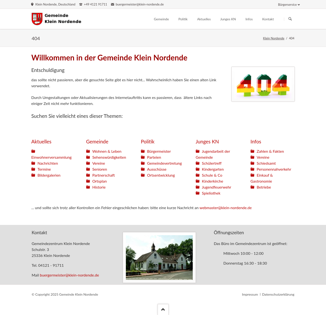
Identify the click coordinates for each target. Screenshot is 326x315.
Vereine (98, 163)
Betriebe (264, 187)
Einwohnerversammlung (51, 157)
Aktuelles (41, 141)
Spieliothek (211, 193)
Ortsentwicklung (161, 175)
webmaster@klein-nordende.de (225, 207)
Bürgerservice (287, 4)
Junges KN (207, 141)
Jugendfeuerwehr (216, 187)
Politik (148, 141)
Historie (99, 187)
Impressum (250, 294)
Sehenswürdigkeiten (109, 157)
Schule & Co (212, 175)
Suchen (290, 19)
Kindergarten (213, 169)
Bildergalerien (48, 175)
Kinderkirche (212, 181)
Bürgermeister (159, 151)
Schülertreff (211, 163)
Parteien (154, 157)
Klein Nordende (273, 38)
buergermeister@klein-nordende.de (69, 275)
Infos (256, 141)
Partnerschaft (103, 175)
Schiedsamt (266, 163)
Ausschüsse (156, 169)
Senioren (99, 169)
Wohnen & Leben (106, 151)
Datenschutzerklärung (278, 294)
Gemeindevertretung (164, 163)
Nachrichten (47, 163)
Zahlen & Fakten (270, 151)
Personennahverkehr (274, 169)
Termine (44, 169)
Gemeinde (97, 141)
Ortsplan (99, 181)
